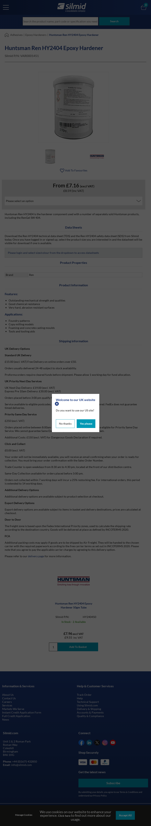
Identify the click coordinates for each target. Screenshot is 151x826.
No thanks (65, 423)
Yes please (86, 423)
